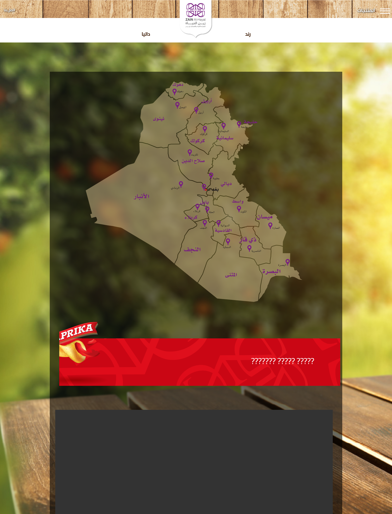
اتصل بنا (9, 10)
